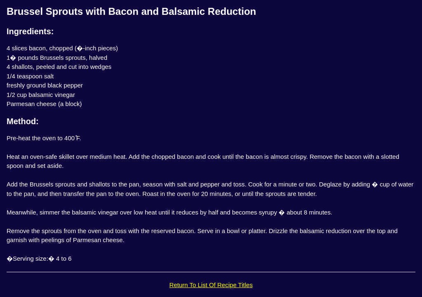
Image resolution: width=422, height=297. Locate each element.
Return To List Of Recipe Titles (211, 284)
